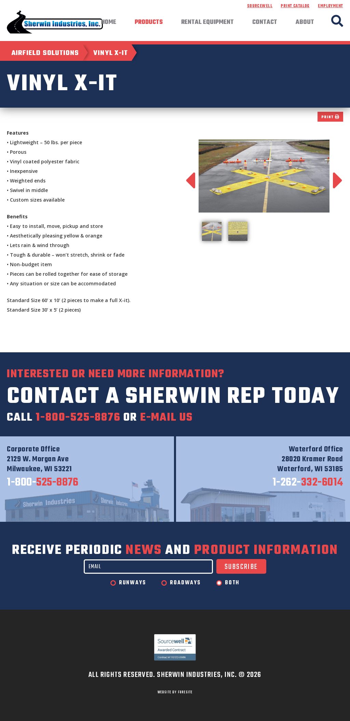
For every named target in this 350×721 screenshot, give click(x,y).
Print (330, 117)
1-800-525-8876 (78, 417)
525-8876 (42, 483)
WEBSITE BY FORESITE (175, 692)
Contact (264, 22)
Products (149, 22)
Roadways (185, 583)
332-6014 (307, 483)
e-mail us (166, 417)
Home (108, 22)
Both (232, 583)
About (305, 22)
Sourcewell (259, 6)
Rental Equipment (207, 22)
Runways (132, 583)
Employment (330, 6)
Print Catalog (295, 6)
